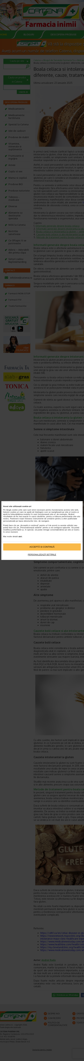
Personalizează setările (42, 554)
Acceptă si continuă (42, 547)
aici (20, 536)
